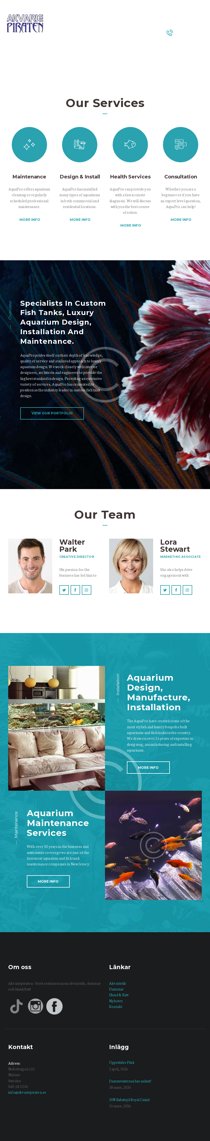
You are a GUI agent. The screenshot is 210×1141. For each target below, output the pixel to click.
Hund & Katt (119, 994)
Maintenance (29, 177)
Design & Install (80, 177)
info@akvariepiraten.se (27, 1092)
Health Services (130, 177)
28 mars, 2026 (120, 1087)
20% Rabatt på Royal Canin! (129, 1099)
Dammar (116, 989)
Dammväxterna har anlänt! (130, 1081)
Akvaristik (117, 983)
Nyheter (116, 1000)
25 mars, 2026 (120, 1105)
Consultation (180, 177)
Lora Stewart (175, 546)
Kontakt (115, 1006)
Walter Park (72, 546)
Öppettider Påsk (122, 1062)
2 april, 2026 (118, 1068)
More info (29, 220)
